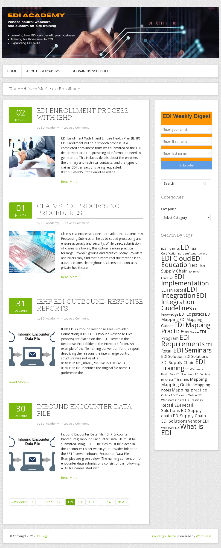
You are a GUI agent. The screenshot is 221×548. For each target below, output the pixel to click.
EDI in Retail (173, 290)
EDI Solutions (196, 356)
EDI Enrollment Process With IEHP (82, 114)
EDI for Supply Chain (183, 268)
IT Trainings (181, 379)
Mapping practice (189, 390)
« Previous (19, 502)
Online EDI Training (174, 395)
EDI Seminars (192, 350)
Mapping (198, 379)
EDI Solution (172, 356)
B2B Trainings (170, 248)
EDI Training (183, 364)
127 (49, 502)
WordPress (204, 536)
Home (12, 71)
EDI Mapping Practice (185, 327)
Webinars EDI (170, 428)
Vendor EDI (198, 421)
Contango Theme (164, 536)
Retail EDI (171, 405)
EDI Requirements (183, 340)
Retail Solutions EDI (177, 407)
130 (81, 502)
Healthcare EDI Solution (195, 374)
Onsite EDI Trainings (189, 400)
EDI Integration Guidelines (183, 301)
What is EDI (182, 429)
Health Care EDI (170, 374)
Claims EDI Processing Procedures (78, 209)
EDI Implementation (185, 279)
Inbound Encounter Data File (84, 410)
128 (59, 502)
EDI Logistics (191, 314)
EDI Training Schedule (89, 71)
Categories (168, 209)
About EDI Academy (43, 71)
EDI (185, 247)
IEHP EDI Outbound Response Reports (90, 305)
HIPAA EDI (167, 379)
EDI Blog (41, 536)
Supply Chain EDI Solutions (183, 418)
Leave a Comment (76, 127)
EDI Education (181, 261)
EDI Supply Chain (178, 362)
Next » (122, 502)
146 (109, 502)
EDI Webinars (194, 369)
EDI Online (192, 332)
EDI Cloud (176, 258)
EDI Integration (179, 292)
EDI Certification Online (192, 253)
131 (91, 502)
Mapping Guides (177, 384)
